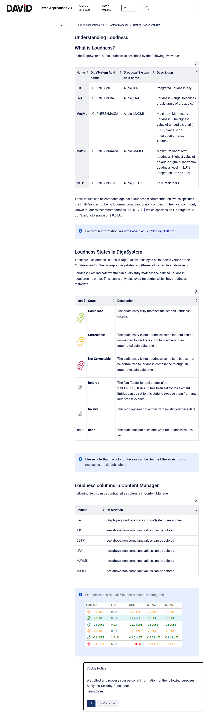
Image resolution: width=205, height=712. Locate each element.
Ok (91, 703)
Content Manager (118, 24)
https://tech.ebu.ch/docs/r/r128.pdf (149, 231)
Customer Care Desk (84, 8)
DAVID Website (106, 8)
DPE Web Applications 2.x (53, 8)
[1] (143, 210)
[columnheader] (82, 75)
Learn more (95, 691)
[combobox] (170, 8)
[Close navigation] (61, 26)
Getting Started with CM (146, 24)
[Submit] (147, 8)
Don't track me (108, 703)
